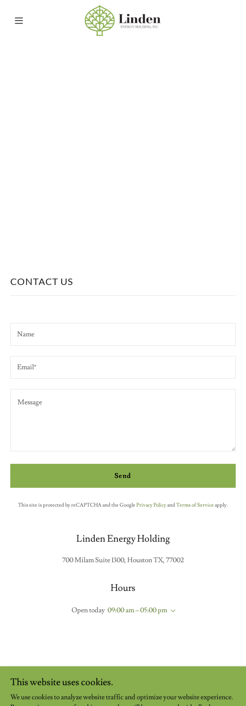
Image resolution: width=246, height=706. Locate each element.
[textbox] (123, 334)
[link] (122, 20)
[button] (27, 20)
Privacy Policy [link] (151, 505)
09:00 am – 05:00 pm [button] (137, 610)
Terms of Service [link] (195, 505)
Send (122, 476)
